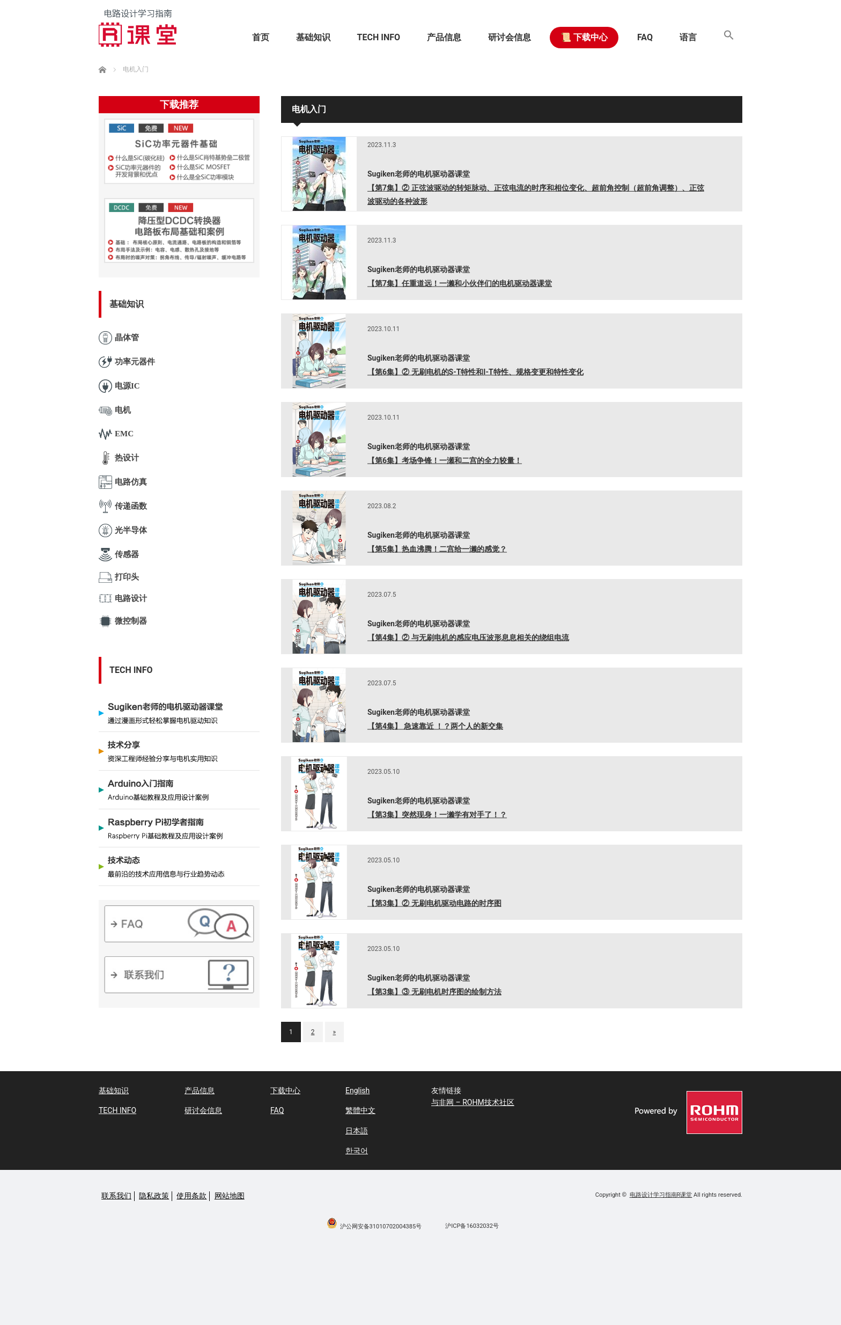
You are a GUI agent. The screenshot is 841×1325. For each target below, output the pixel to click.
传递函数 (123, 506)
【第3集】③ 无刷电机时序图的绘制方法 (434, 991)
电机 (115, 410)
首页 (260, 37)
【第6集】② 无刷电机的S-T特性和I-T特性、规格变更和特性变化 (475, 371)
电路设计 (123, 598)
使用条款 (191, 1195)
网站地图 (230, 1195)
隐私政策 (154, 1195)
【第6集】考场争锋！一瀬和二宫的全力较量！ (444, 460)
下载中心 (285, 1090)
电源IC (119, 386)
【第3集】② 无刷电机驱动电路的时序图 (434, 902)
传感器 (119, 554)
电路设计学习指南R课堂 (661, 1194)
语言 (688, 37)
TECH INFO (378, 37)
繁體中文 (360, 1110)
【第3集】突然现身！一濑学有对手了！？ (437, 814)
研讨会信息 (509, 37)
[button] (728, 37)
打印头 (119, 577)
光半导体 (123, 530)
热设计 (119, 458)
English (357, 1090)
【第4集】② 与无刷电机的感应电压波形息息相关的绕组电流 (468, 637)
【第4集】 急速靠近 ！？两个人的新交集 (435, 725)
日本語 (356, 1130)
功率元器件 (127, 362)
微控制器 (123, 621)
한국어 (356, 1150)
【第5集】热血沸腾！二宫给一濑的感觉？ (437, 548)
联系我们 (116, 1195)
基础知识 (313, 37)
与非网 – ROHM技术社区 (472, 1102)
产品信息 (444, 37)
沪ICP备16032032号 (472, 1225)
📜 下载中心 (584, 37)
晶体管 (119, 338)
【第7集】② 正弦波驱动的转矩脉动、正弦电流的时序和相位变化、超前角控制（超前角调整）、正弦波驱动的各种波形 (535, 195)
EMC (116, 434)
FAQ (645, 37)
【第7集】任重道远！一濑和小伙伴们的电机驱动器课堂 (459, 283)
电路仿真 (123, 482)
